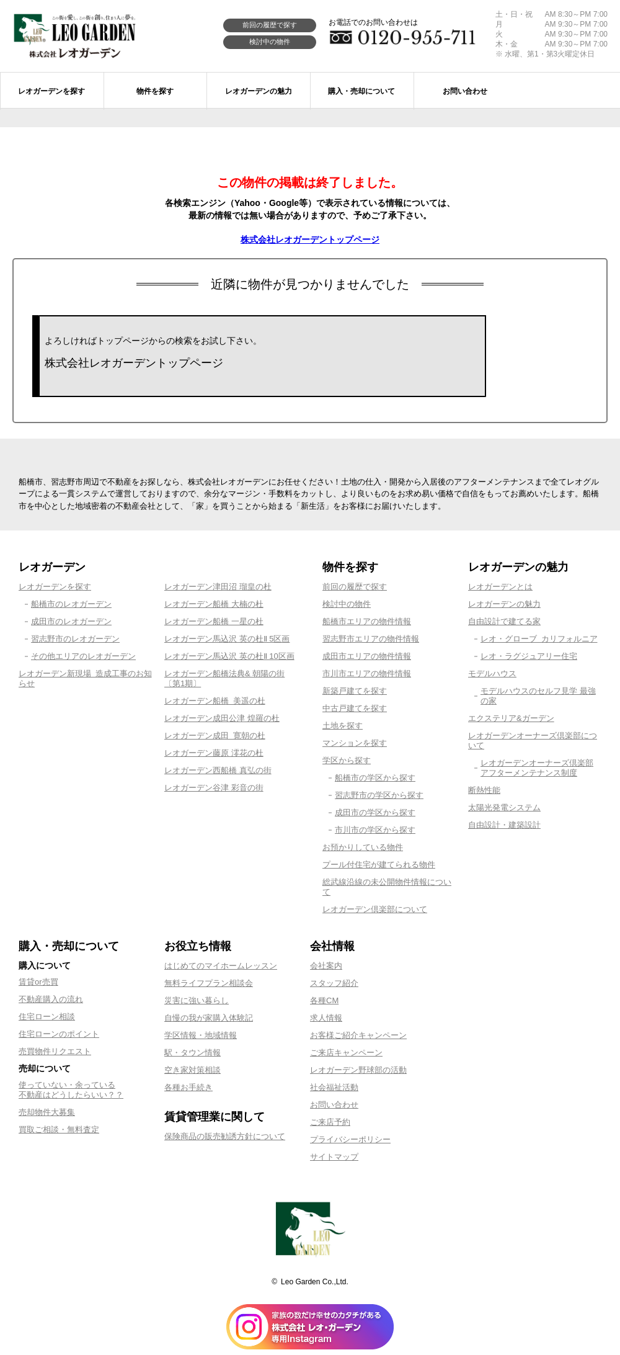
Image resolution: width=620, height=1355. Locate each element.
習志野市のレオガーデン (75, 638)
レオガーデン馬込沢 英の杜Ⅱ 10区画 (229, 656)
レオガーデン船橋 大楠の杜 (214, 604)
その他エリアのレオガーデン (83, 656)
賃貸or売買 (38, 981)
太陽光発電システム (504, 807)
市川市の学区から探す (375, 829)
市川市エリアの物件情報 (366, 673)
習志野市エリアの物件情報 (370, 638)
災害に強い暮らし (196, 1000)
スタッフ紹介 (334, 983)
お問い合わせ (334, 1104)
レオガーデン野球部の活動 (358, 1070)
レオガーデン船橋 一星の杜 (214, 621)
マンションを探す (354, 743)
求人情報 (326, 1017)
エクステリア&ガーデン (511, 718)
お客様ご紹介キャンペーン (358, 1035)
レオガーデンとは (500, 586)
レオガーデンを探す (55, 586)
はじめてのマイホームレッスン (220, 965)
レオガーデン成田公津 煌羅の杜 (222, 718)
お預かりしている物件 (362, 847)
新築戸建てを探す (354, 690)
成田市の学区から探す (375, 812)
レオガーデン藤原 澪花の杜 (214, 753)
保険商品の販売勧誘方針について (224, 1136)
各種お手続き (188, 1087)
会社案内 (326, 965)
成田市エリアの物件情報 (366, 656)
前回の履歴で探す (269, 25)
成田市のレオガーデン (71, 621)
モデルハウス (492, 673)
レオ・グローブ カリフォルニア (539, 638)
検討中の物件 (269, 41)
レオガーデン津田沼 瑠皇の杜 (218, 586)
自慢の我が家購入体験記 (208, 1017)
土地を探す (342, 725)
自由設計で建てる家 (504, 621)
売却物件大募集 (47, 1112)
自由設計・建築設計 (504, 825)
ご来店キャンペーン (346, 1052)
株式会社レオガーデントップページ (310, 239)
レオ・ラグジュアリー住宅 (528, 656)
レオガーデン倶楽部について (374, 909)
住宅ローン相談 (47, 1016)
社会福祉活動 (334, 1087)
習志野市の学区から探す (379, 795)
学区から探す (346, 760)
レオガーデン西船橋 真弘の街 (218, 770)
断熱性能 (484, 790)
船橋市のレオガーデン (71, 604)
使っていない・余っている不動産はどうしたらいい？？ (71, 1089)
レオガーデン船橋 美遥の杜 (214, 700)
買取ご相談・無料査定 (59, 1129)
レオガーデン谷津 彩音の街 (214, 787)
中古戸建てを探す (354, 708)
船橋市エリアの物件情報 (366, 621)
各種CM (324, 1000)
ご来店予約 (330, 1122)
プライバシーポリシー (350, 1139)
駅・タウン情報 (192, 1052)
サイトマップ (334, 1156)
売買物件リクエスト (55, 1051)
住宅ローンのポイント (59, 1034)
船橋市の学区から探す (375, 777)
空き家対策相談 (192, 1070)
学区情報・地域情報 (200, 1035)
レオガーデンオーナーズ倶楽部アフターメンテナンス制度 (536, 767)
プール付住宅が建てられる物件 (378, 864)
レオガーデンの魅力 (504, 604)
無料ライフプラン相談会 (208, 983)
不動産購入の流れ (51, 999)
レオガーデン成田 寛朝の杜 (214, 735)
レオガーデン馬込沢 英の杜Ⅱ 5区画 (227, 638)
